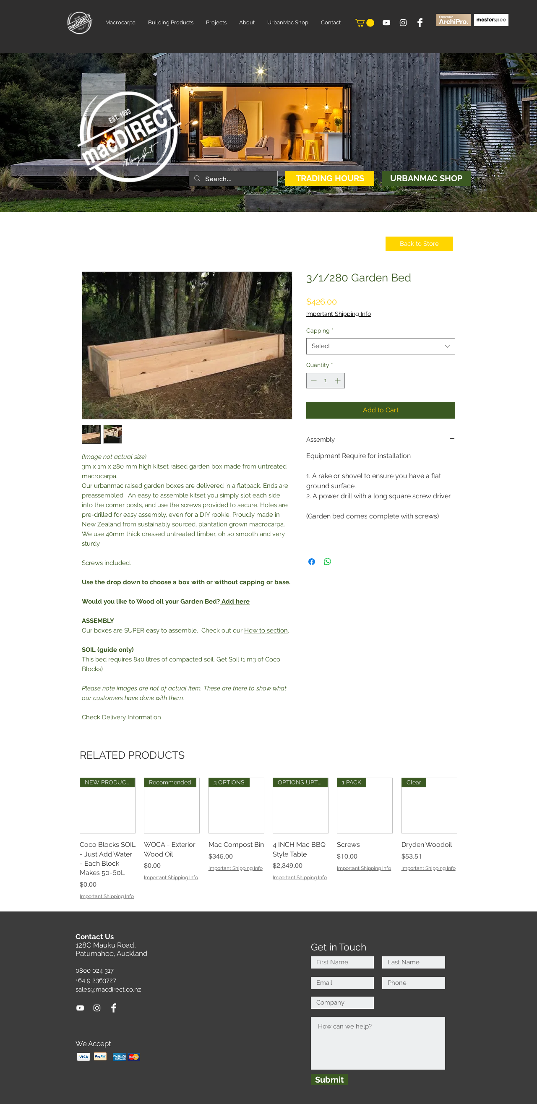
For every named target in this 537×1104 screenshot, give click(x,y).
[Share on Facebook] (312, 562)
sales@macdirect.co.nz (108, 989)
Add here (236, 601)
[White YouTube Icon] (386, 22)
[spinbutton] (325, 380)
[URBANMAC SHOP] (426, 178)
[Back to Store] (419, 244)
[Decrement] (313, 380)
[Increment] (338, 380)
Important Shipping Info (338, 313)
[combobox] (380, 346)
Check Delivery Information (121, 717)
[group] (268, 839)
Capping (320, 330)
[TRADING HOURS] (329, 178)
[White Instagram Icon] (403, 22)
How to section (266, 630)
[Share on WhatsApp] (328, 562)
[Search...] (232, 179)
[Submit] (329, 1079)
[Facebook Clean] (420, 22)
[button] (364, 23)
